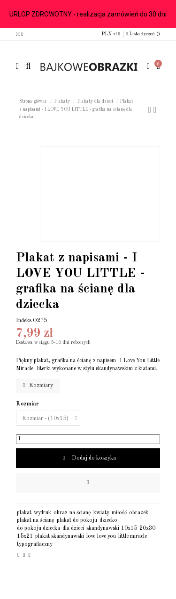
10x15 (129, 528)
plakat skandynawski (59, 536)
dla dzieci (73, 528)
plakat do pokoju (77, 520)
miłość (119, 513)
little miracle (132, 536)
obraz (61, 513)
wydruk (42, 513)
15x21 (25, 536)
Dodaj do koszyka (87, 458)
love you (106, 536)
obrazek (138, 513)
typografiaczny (35, 544)
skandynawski (102, 528)
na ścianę (80, 513)
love (90, 536)
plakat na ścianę (35, 520)
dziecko (108, 520)
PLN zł (110, 34)
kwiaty (101, 513)
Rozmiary (38, 385)
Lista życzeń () (143, 34)
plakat (24, 513)
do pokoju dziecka (38, 528)
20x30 (147, 528)
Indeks (23, 321)
